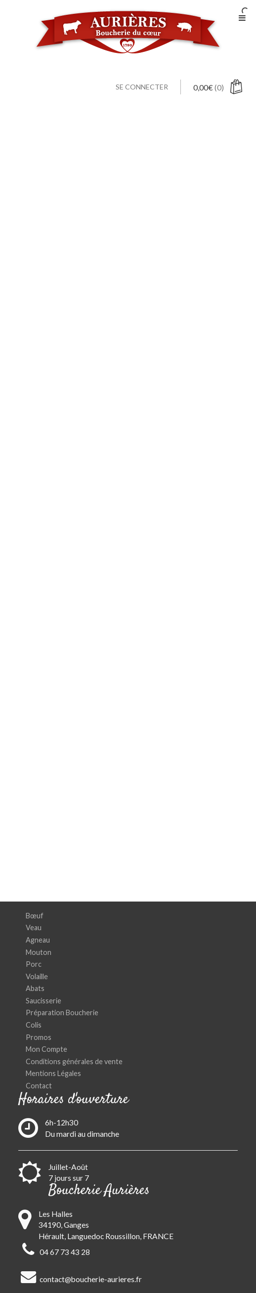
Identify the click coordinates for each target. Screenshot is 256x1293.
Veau (34, 927)
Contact (39, 1085)
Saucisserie (43, 1000)
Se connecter (142, 87)
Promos (38, 1037)
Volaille (37, 976)
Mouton (38, 952)
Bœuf (34, 915)
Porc (34, 964)
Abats (35, 988)
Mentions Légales (53, 1073)
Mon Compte (46, 1049)
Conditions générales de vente (74, 1061)
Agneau (38, 940)
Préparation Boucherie (62, 1012)
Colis (34, 1025)
